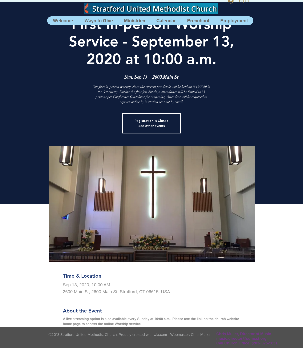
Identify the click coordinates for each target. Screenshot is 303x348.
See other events (151, 126)
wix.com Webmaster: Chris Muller (182, 334)
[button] (134, 20)
